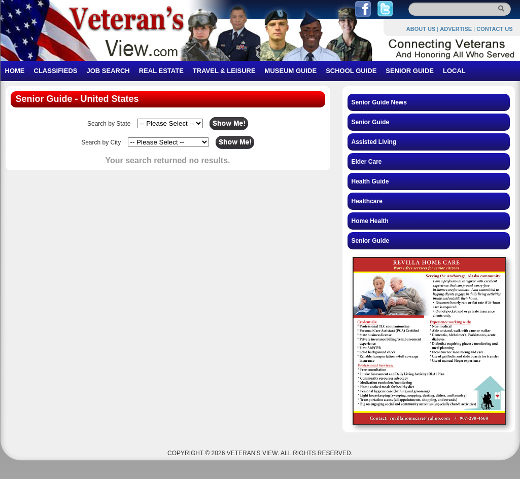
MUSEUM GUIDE (291, 71)
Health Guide (370, 181)
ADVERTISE (456, 29)
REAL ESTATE (161, 71)
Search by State (108, 123)
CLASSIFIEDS (56, 71)
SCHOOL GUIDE (351, 71)
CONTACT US (494, 29)
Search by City (101, 142)
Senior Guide (371, 122)
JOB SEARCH (107, 71)
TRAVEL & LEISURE (224, 71)
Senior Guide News (379, 102)
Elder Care (367, 161)
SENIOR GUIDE (410, 71)
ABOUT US (420, 29)
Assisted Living (374, 141)
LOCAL (454, 71)
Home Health (370, 221)
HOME (15, 71)
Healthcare (367, 201)
